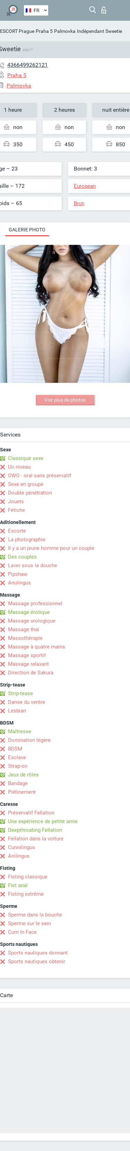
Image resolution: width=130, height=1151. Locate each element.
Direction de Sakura (30, 673)
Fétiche (16, 510)
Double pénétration (30, 493)
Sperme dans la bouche (35, 915)
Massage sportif (27, 655)
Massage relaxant (28, 664)
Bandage (18, 783)
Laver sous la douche (32, 565)
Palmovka (65, 31)
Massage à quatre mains (36, 647)
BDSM (15, 749)
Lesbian (17, 711)
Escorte (17, 531)
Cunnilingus (21, 847)
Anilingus (18, 856)
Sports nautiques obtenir (36, 961)
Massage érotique (29, 612)
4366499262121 (27, 65)
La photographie (26, 539)
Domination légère (29, 740)
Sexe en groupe (25, 484)
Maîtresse (19, 731)
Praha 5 (44, 31)
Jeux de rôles (23, 775)
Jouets (16, 501)
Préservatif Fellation (31, 813)
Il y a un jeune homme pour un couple (51, 548)
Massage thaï (23, 629)
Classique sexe (25, 458)
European (85, 186)
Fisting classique (27, 877)
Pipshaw (17, 574)
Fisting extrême (26, 894)
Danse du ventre (26, 702)
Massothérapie (25, 638)
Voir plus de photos (65, 400)
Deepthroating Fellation (35, 830)
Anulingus (19, 583)
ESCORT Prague (17, 31)
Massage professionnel (35, 603)
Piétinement (22, 792)
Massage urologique (31, 621)
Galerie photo (27, 229)
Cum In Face (22, 932)
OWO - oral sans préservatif (39, 475)
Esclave (17, 757)
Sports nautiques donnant (38, 953)
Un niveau (19, 467)
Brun (79, 203)
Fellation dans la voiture (35, 839)
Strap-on (17, 766)
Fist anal (18, 885)
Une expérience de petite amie (43, 821)
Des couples (22, 557)
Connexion (103, 10)
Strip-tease (20, 693)
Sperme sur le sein (29, 923)
